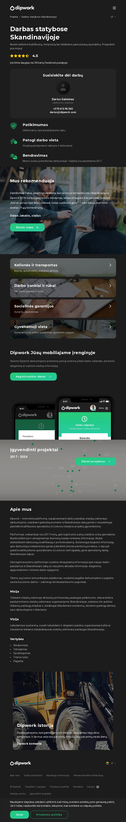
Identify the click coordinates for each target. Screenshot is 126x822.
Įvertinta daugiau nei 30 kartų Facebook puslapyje (39, 62)
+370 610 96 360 (63, 108)
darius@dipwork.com (63, 112)
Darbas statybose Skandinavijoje (39, 17)
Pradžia (14, 17)
